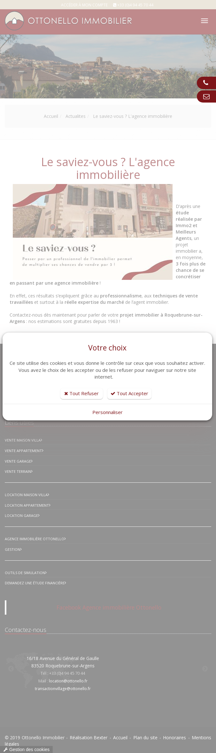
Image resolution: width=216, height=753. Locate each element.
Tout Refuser (81, 393)
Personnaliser (107, 412)
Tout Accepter (129, 393)
